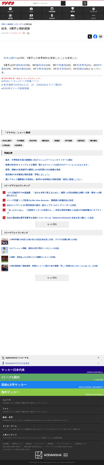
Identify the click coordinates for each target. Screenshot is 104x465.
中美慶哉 (61, 65)
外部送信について (81, 443)
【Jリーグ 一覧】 (20, 33)
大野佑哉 (41, 69)
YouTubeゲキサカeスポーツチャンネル (37, 420)
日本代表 (6, 403)
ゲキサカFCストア (9, 438)
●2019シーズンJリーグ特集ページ (20, 81)
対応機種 (6, 443)
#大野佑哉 (6, 145)
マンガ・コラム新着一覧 (11, 429)
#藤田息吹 (45, 141)
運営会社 (29, 443)
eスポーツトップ (41, 429)
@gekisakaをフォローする (15, 358)
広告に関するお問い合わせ (12, 446)
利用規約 (50, 443)
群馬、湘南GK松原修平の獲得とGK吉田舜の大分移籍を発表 (32, 169)
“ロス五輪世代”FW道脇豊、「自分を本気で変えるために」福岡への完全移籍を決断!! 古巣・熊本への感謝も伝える (54, 194)
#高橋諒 (57, 141)
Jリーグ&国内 (15, 403)
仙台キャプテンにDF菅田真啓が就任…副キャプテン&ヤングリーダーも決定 (41, 205)
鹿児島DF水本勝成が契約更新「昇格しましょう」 (28, 174)
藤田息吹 (41, 65)
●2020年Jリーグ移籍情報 (15, 88)
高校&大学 (25, 403)
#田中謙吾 (68, 141)
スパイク (44, 403)
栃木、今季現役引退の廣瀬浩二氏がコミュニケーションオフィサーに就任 (38, 160)
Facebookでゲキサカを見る (15, 363)
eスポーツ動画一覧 (73, 429)
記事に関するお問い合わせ (33, 446)
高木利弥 (61, 69)
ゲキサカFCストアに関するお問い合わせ (16, 449)
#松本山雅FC (7, 141)
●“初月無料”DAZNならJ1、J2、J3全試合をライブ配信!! (31, 84)
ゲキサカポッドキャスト (60, 420)
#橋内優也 (93, 141)
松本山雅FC (10, 58)
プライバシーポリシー (64, 443)
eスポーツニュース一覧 (57, 429)
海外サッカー (34, 403)
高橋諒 (80, 69)
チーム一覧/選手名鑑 (55, 438)
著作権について (17, 443)
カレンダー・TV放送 (39, 438)
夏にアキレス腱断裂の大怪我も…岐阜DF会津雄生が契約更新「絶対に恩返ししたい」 (44, 179)
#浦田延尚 (81, 141)
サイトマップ (39, 443)
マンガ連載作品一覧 (27, 429)
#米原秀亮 (18, 145)
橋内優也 (21, 69)
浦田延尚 (21, 65)
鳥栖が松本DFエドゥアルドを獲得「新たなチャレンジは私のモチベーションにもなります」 (47, 165)
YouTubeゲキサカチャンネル (12, 420)
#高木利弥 (33, 141)
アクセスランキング (23, 438)
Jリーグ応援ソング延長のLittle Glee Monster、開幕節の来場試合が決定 (40, 200)
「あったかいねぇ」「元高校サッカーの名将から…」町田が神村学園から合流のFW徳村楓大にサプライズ (54, 211)
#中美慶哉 (20, 141)
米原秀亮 (82, 65)
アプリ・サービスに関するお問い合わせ (58, 446)
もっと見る (52, 224)
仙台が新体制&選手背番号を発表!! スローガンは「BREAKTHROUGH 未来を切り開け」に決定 (50, 218)
